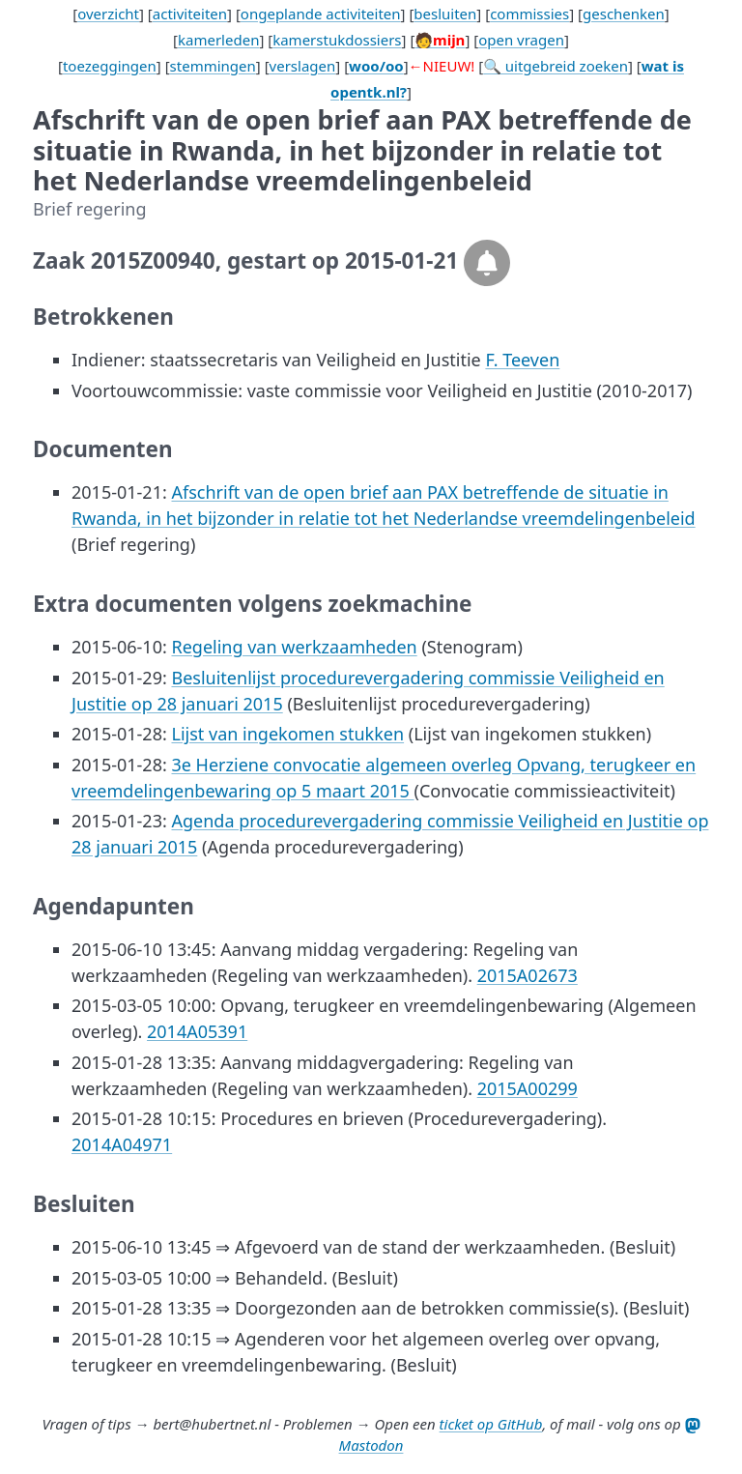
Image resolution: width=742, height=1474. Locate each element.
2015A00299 (527, 1088)
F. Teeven (522, 359)
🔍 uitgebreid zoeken (555, 65)
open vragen (521, 39)
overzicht (108, 13)
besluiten (445, 13)
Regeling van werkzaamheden (293, 646)
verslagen (303, 65)
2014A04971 (121, 1144)
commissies (529, 13)
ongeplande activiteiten (321, 13)
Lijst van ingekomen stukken (287, 733)
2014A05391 (197, 1031)
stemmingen (213, 65)
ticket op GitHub (491, 1423)
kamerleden (218, 39)
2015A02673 (527, 975)
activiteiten (190, 13)
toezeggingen (110, 65)
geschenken (624, 13)
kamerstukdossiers (336, 39)
